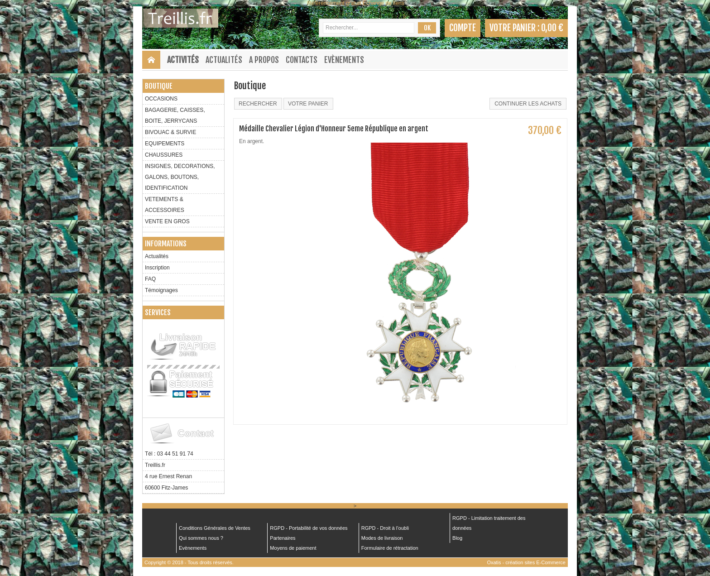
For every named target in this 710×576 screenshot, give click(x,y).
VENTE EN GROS (167, 221)
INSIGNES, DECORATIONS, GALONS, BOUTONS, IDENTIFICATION (180, 177)
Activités (183, 60)
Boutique (159, 86)
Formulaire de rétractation (389, 548)
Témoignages (161, 290)
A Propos (264, 60)
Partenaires (282, 538)
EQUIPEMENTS (164, 143)
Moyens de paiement (293, 548)
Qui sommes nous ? (201, 538)
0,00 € (552, 28)
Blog (457, 538)
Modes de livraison (382, 538)
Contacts (301, 60)
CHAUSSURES (163, 155)
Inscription (157, 267)
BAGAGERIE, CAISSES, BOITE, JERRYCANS (175, 115)
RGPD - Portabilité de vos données (308, 528)
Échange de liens (383, 3)
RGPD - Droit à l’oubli (385, 528)
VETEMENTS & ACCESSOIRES (164, 204)
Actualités (224, 60)
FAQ (150, 279)
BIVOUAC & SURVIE (170, 132)
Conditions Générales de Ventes (214, 528)
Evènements (344, 60)
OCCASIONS (161, 99)
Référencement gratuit (334, 3)
